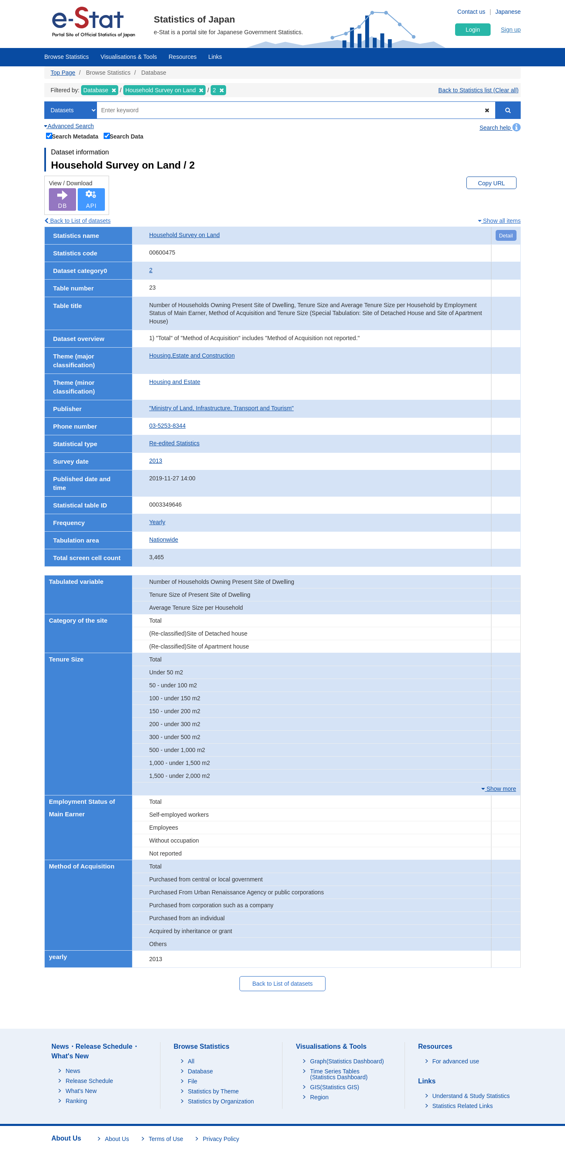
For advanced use (456, 1061)
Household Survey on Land (184, 235)
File (193, 1081)
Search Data (123, 135)
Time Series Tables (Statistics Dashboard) (339, 1074)
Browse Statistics (66, 56)
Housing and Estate (174, 382)
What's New (81, 1091)
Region (319, 1097)
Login (473, 29)
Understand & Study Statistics (471, 1096)
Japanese (508, 12)
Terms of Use (166, 1139)
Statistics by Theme (213, 1091)
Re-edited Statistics (174, 443)
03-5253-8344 (167, 425)
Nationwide (163, 539)
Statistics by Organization (221, 1101)
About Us (117, 1139)
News (73, 1071)
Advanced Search (69, 126)
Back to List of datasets (77, 221)
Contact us (471, 12)
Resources (183, 56)
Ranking (76, 1101)
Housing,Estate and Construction (192, 355)
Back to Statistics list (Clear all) (478, 90)
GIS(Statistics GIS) (334, 1087)
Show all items (499, 221)
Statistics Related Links (463, 1106)
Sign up (511, 29)
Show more (498, 788)
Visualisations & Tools (129, 56)
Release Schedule (89, 1081)
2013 (155, 460)
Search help (500, 127)
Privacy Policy (221, 1139)
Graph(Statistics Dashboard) (347, 1061)
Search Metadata (72, 135)
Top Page (63, 72)
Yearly (157, 522)
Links (215, 56)
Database (200, 1071)
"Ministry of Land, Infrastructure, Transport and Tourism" (221, 408)
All (191, 1061)
